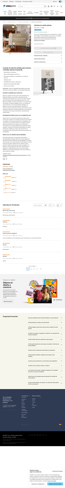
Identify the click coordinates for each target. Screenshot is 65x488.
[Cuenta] (58, 6)
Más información (8, 343)
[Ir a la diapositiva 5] (16, 54)
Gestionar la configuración (38, 484)
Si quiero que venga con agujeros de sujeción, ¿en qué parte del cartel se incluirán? (43, 375)
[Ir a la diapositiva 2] (11, 54)
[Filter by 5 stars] (3, 219)
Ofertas (61, 12)
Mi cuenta (24, 439)
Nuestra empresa (36, 438)
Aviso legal (14, 478)
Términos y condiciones (7, 478)
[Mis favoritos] (54, 6)
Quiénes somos (34, 441)
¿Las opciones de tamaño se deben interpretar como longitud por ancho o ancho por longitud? (43, 412)
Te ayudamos (26, 437)
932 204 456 (5, 477)
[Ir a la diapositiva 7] (19, 54)
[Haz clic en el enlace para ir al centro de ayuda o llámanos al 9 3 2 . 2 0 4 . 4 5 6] (48, 6)
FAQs (5, 201)
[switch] (58, 1)
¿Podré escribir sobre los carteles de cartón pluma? (40, 381)
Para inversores (34, 446)
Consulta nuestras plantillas (48, 90)
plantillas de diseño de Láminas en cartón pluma (14, 197)
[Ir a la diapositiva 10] (24, 54)
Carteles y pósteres (11, 21)
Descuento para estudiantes (24, 458)
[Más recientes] (59, 247)
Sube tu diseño (48, 94)
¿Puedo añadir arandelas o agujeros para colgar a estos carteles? (41, 397)
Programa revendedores (24, 452)
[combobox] (32, 6)
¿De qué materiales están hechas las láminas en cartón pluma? (43, 359)
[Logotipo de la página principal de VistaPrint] (9, 6)
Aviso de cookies (52, 480)
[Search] (45, 247)
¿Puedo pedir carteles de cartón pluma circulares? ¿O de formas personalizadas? (43, 386)
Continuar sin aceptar (57, 471)
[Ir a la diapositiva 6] (17, 54)
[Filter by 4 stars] (3, 223)
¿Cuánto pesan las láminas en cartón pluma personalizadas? (42, 402)
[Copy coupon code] (31, 18)
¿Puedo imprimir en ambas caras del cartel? (38, 364)
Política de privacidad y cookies (16, 477)
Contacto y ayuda (24, 442)
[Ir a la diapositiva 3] (13, 54)
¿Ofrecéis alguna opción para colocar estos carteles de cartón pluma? (43, 369)
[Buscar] (45, 6)
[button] (24, 310)
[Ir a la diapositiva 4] (14, 54)
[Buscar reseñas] (39, 247)
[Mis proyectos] (51, 6)
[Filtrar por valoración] (51, 247)
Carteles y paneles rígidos (23, 21)
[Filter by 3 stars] (3, 227)
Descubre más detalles (39, 40)
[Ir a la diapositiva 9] (22, 54)
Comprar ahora (45, 18)
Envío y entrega (23, 445)
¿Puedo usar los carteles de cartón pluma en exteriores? (41, 392)
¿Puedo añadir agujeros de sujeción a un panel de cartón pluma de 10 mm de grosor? (43, 425)
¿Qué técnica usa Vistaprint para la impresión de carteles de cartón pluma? (42, 419)
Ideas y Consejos (23, 448)
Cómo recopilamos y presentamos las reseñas (9, 211)
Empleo (33, 443)
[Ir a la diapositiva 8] (20, 54)
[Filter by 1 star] (3, 234)
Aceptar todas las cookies (55, 484)
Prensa (33, 449)
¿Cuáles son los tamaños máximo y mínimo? (39, 407)
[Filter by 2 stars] (3, 231)
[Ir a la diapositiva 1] (10, 54)
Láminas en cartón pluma (36, 21)
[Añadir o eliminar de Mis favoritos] (28, 26)
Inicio (4, 21)
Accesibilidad (24, 454)
